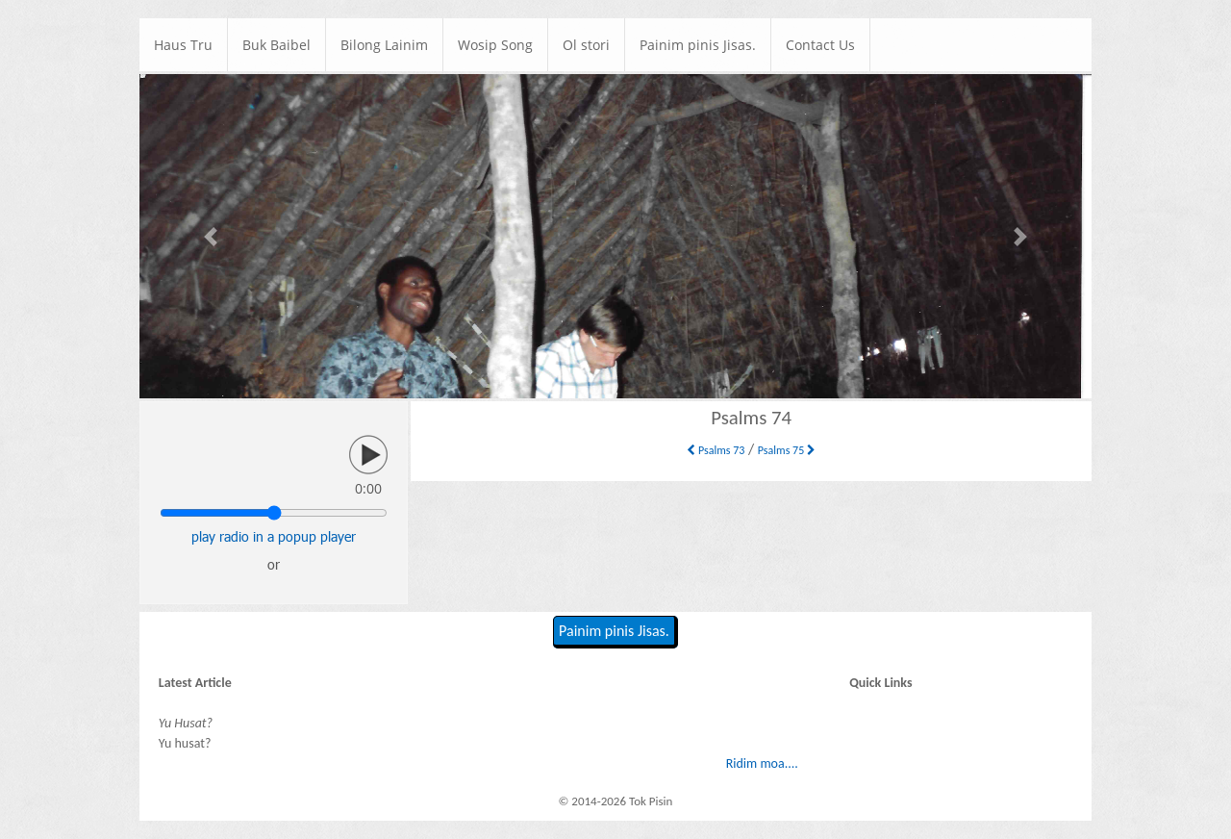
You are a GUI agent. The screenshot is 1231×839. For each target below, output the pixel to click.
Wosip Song (495, 45)
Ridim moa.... (762, 763)
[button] (211, 236)
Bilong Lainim (384, 45)
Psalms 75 (787, 450)
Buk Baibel (276, 45)
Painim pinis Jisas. (698, 45)
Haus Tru (183, 45)
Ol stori (586, 45)
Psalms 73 (715, 450)
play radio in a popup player (273, 536)
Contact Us (820, 45)
